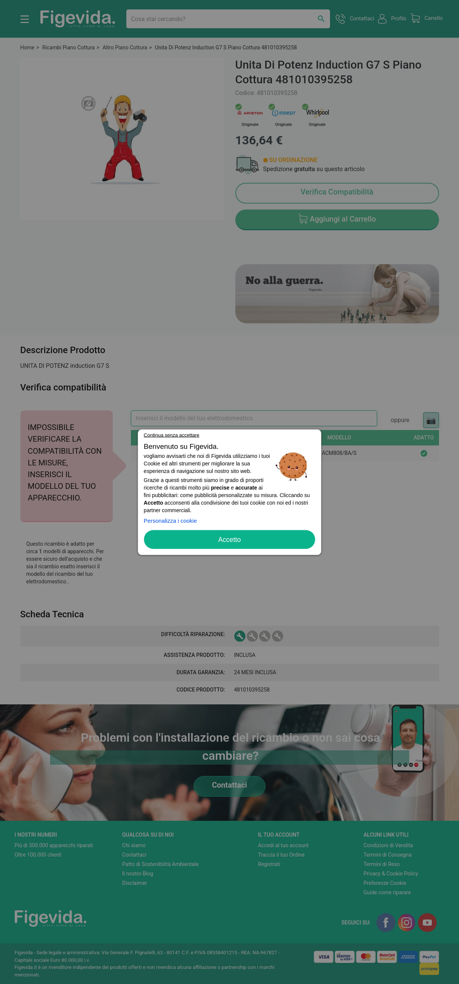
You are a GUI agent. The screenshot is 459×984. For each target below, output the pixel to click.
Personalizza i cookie (170, 520)
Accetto (229, 539)
